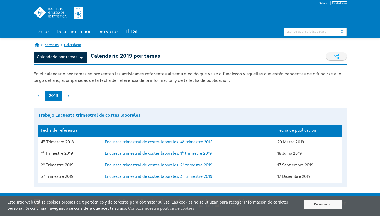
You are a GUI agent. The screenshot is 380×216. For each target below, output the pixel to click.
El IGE (132, 31)
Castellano (339, 3)
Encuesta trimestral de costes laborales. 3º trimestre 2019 (158, 177)
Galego (323, 3)
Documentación (74, 31)
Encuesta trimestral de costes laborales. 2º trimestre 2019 (158, 165)
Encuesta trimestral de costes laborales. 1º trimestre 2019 (158, 154)
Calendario (72, 45)
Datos (43, 31)
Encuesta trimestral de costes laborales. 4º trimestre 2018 (159, 142)
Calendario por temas (57, 57)
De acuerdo (322, 204)
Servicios (109, 31)
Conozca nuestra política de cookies (161, 209)
